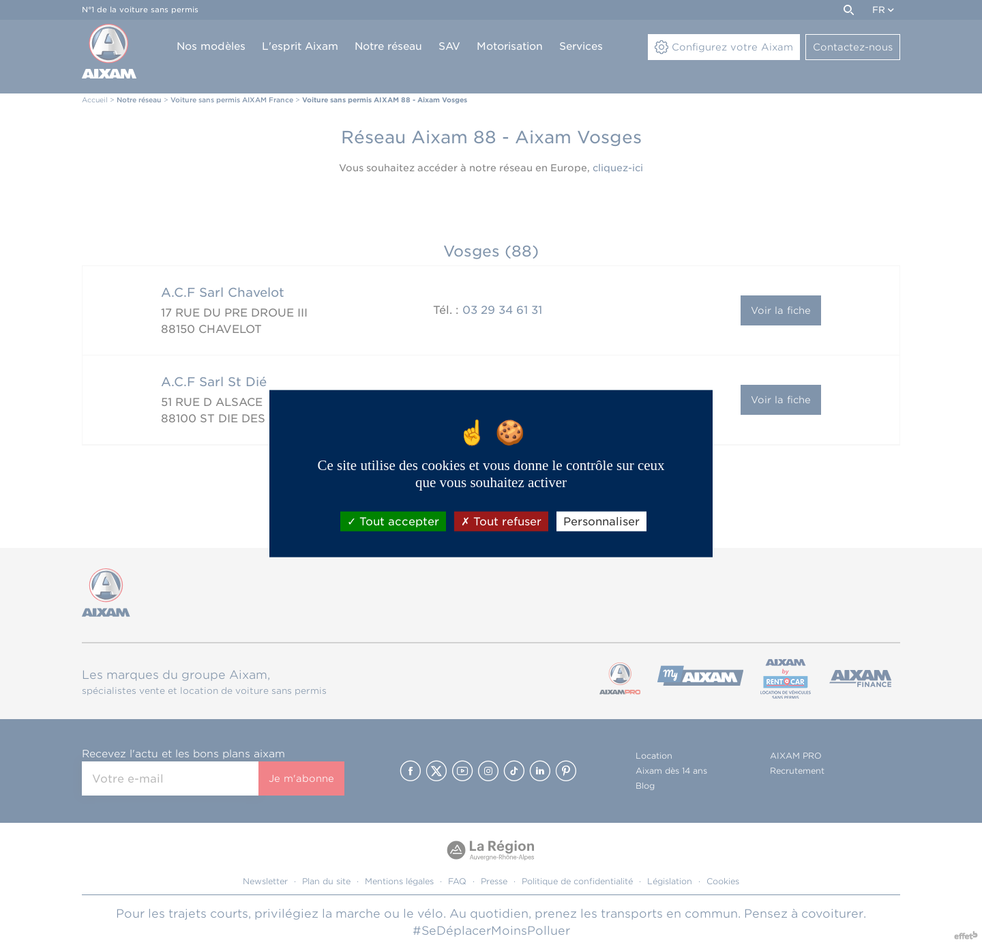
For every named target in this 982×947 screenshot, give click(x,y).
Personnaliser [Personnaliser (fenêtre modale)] (601, 520)
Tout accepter (393, 520)
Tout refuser (501, 520)
